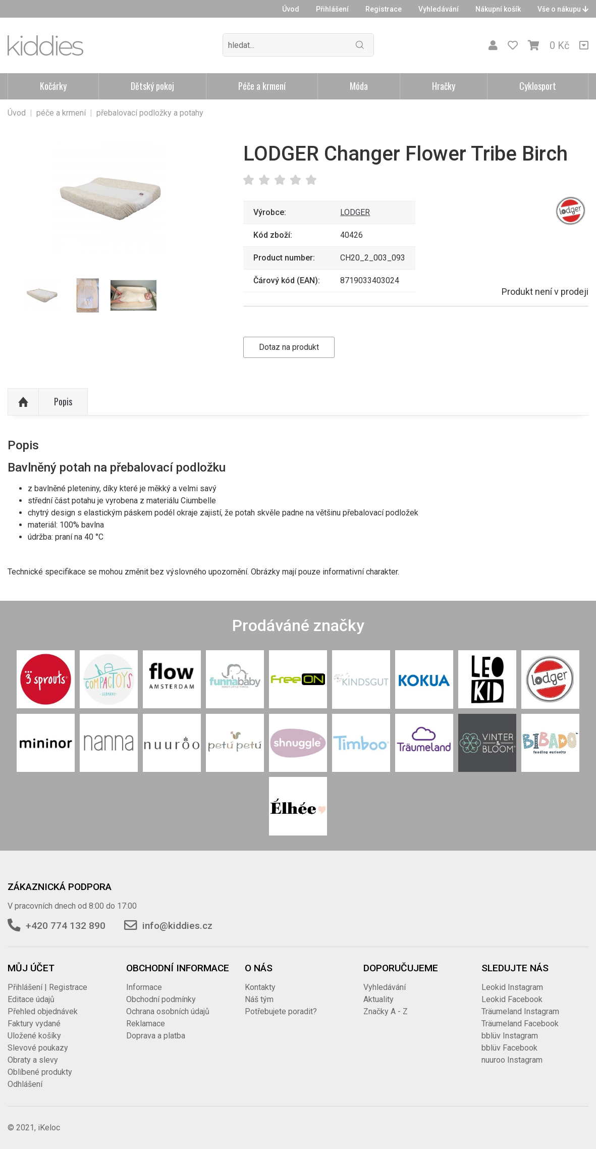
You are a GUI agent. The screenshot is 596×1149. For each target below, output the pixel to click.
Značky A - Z (385, 1011)
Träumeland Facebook (520, 1023)
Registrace (383, 9)
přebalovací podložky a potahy (149, 113)
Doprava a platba (155, 1035)
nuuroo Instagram (512, 1060)
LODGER (355, 212)
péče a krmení (61, 113)
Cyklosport (537, 85)
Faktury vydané (34, 1023)
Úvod (290, 9)
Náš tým (259, 999)
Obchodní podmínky (161, 999)
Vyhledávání (438, 9)
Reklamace (145, 1023)
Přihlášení (332, 9)
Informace (144, 987)
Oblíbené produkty (40, 1072)
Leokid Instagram (512, 987)
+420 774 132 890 (65, 925)
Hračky (443, 85)
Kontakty (260, 987)
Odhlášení (25, 1084)
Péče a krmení (262, 85)
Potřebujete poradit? (281, 1011)
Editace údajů (31, 999)
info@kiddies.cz (177, 925)
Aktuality (378, 999)
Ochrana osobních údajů (167, 1011)
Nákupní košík (498, 9)
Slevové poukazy (38, 1048)
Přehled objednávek (43, 1011)
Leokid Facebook (512, 999)
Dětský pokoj (152, 85)
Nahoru (23, 402)
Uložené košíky (34, 1035)
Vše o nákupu (562, 9)
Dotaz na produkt (289, 347)
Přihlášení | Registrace (47, 987)
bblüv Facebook (509, 1048)
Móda (359, 85)
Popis (63, 401)
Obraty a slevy (33, 1060)
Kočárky (53, 85)
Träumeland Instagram (520, 1011)
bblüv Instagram (509, 1035)
